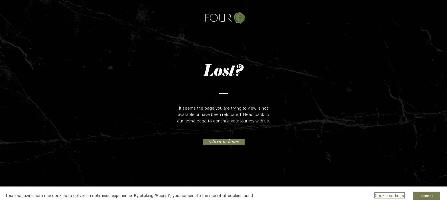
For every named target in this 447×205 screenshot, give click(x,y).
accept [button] (426, 196)
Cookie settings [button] (389, 195)
